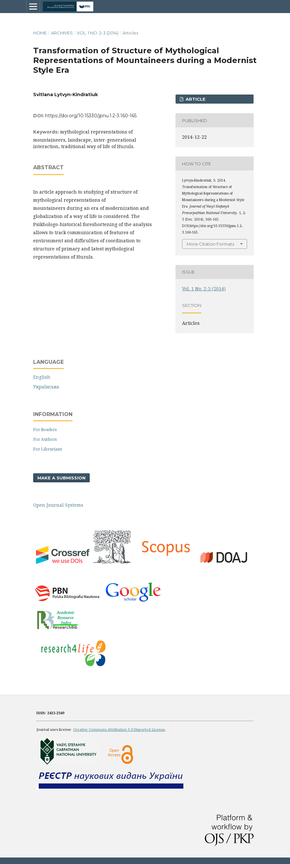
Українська (46, 387)
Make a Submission (61, 477)
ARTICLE (194, 99)
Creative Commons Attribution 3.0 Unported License (119, 729)
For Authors (45, 439)
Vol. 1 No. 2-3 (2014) (97, 32)
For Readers (45, 429)
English (41, 377)
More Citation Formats (210, 244)
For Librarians (47, 449)
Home (40, 32)
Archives (62, 32)
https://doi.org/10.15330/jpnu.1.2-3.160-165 (91, 116)
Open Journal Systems (58, 505)
